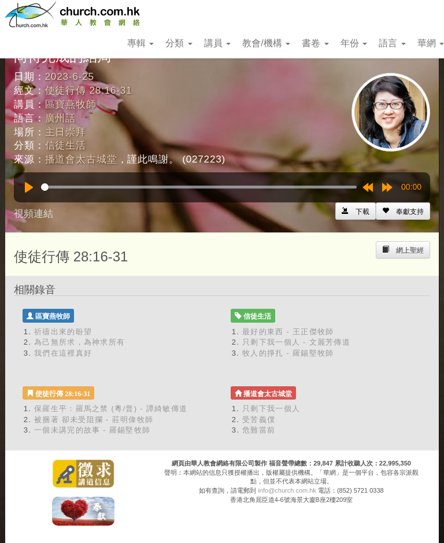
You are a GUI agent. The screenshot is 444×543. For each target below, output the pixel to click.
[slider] (199, 187)
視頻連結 (33, 213)
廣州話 (60, 118)
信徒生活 (65, 145)
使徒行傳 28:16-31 (88, 90)
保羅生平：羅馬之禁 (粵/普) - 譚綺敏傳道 (110, 408)
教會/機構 (266, 43)
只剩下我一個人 (271, 408)
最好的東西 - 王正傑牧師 (288, 331)
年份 (354, 43)
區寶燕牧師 (71, 104)
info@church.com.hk (287, 490)
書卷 (315, 43)
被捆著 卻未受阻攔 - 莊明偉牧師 (93, 419)
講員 (217, 43)
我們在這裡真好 (63, 353)
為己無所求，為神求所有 (79, 342)
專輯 (140, 43)
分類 (178, 43)
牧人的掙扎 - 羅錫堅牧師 (288, 353)
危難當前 (258, 430)
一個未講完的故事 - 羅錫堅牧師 (92, 430)
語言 (392, 43)
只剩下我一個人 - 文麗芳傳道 (296, 342)
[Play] (29, 187)
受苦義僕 (258, 419)
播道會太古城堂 (81, 159)
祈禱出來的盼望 (63, 331)
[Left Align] (403, 211)
